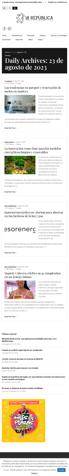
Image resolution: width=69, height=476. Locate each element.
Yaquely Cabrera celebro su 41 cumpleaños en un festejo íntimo (32, 275)
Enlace (34, 473)
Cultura (42, 35)
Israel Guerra (8, 142)
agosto (20, 52)
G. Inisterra (8, 81)
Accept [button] (61, 470)
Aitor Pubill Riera (10, 206)
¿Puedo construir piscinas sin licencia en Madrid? (22, 359)
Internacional (17, 35)
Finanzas (30, 35)
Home (7, 52)
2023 (13, 52)
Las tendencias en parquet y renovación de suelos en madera (32, 89)
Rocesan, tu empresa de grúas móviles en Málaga (22, 388)
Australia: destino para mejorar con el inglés (20, 368)
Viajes (40, 40)
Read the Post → (11, 128)
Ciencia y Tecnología (59, 35)
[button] (4, 8)
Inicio (4, 35)
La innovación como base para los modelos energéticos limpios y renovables (32, 150)
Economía (6, 40)
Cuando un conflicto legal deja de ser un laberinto (22, 350)
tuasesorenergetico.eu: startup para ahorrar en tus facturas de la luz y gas (33, 214)
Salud (30, 40)
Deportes (19, 40)
